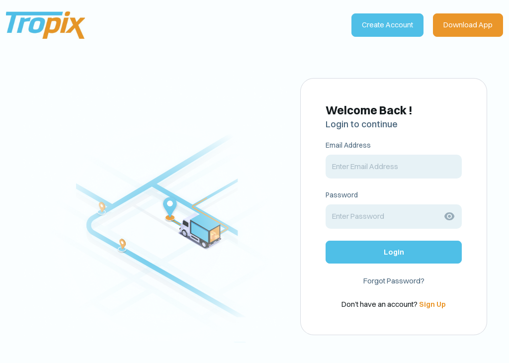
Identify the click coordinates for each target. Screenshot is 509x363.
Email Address (348, 145)
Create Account (387, 24)
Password (342, 194)
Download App (468, 24)
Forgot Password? (393, 280)
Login (394, 252)
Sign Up (432, 304)
